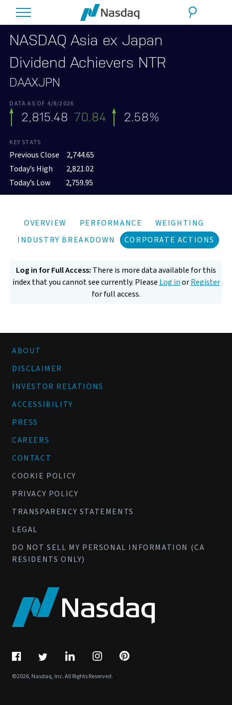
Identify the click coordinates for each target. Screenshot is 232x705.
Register (205, 282)
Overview (45, 223)
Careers (30, 440)
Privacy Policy (45, 493)
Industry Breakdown (66, 240)
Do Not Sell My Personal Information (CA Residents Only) (108, 553)
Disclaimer (37, 368)
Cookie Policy (44, 475)
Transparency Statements (73, 511)
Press (25, 422)
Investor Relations (58, 386)
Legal (25, 529)
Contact (31, 458)
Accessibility (42, 404)
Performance (111, 223)
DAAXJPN (34, 82)
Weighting (179, 223)
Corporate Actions (169, 240)
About (26, 350)
